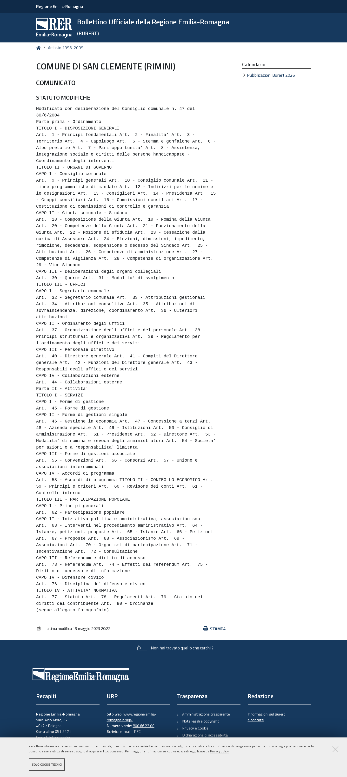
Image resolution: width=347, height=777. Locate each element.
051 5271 (63, 731)
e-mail (125, 731)
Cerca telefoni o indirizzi (55, 737)
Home (39, 48)
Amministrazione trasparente (206, 714)
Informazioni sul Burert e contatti (266, 717)
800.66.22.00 (143, 726)
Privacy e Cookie (195, 728)
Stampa (214, 629)
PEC (137, 731)
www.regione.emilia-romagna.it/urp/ (131, 717)
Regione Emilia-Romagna (59, 6)
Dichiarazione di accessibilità (205, 735)
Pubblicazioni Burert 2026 (271, 75)
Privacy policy (219, 751)
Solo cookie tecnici (47, 764)
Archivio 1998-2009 (65, 48)
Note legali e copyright (200, 721)
